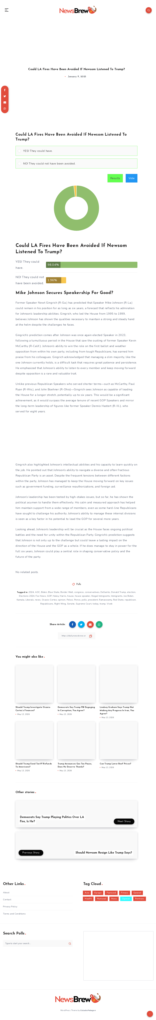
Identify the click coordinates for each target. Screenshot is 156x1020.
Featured (111, 895)
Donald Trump (118, 594)
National (101, 901)
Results (115, 180)
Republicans (46, 605)
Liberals (30, 601)
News (114, 901)
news (38, 601)
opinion (62, 601)
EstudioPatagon (88, 1012)
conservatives (92, 594)
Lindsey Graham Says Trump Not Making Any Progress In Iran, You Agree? (117, 712)
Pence (77, 601)
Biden (44, 594)
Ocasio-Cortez (49, 601)
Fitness (124, 895)
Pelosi (70, 601)
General (137, 895)
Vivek (110, 605)
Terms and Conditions (14, 915)
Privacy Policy (10, 908)
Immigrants (116, 598)
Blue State (53, 594)
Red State (118, 601)
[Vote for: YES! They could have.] (76, 153)
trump (103, 605)
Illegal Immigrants (100, 598)
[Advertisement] (78, 42)
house (70, 598)
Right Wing (60, 605)
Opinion (126, 901)
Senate (71, 605)
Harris (63, 598)
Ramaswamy (105, 601)
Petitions (139, 901)
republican (130, 601)
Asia (87, 895)
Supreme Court (84, 605)
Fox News (41, 598)
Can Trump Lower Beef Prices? (115, 766)
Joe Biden (128, 598)
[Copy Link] (76, 637)
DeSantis (105, 594)
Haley (56, 598)
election (131, 594)
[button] (79, 153)
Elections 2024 (26, 598)
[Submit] (70, 945)
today (95, 605)
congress (79, 594)
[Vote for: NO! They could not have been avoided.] (76, 165)
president (93, 601)
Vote (132, 180)
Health (88, 901)
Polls (78, 586)
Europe (97, 895)
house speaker (82, 598)
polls (84, 601)
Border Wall (66, 594)
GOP (49, 598)
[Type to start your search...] (38, 945)
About (6, 894)
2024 (31, 594)
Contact (7, 901)
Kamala (20, 601)
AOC (37, 594)
